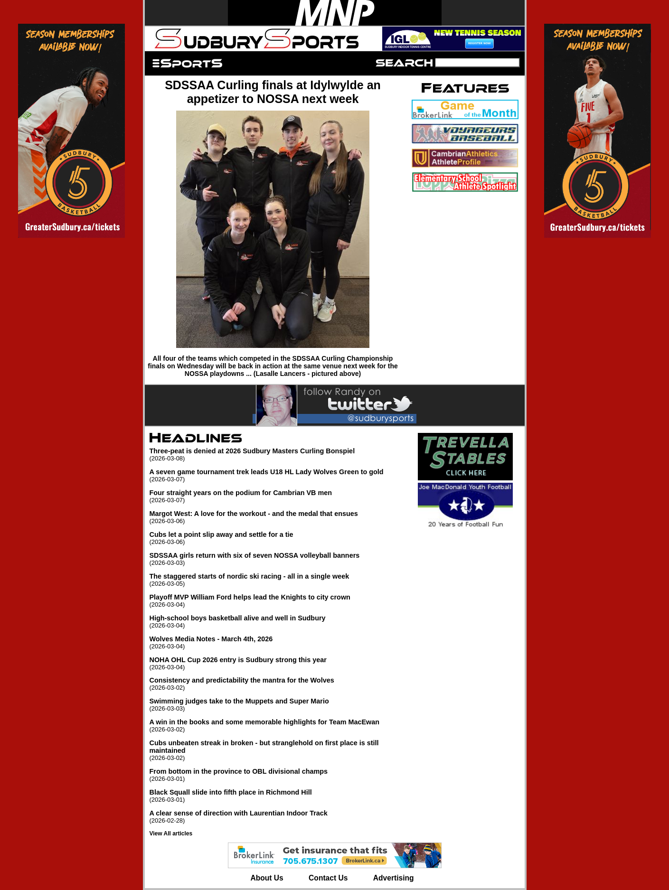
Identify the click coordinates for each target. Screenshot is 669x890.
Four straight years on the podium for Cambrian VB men (278, 496)
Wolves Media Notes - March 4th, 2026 (278, 642)
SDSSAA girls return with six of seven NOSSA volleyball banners (278, 559)
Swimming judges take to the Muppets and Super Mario (278, 704)
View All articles (171, 833)
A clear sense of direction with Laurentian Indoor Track (278, 816)
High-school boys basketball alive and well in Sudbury (278, 621)
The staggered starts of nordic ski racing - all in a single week (278, 579)
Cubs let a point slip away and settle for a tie (278, 538)
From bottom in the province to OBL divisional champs (278, 775)
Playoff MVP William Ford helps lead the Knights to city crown (278, 600)
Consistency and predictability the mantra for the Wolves (278, 683)
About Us (266, 878)
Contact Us (328, 878)
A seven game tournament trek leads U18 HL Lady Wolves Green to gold (278, 475)
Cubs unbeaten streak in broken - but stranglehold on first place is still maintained (278, 750)
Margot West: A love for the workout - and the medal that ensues (278, 517)
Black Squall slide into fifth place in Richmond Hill (278, 795)
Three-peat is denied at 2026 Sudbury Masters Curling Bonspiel (278, 454)
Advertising (393, 878)
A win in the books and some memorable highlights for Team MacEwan (278, 725)
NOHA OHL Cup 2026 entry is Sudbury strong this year (278, 663)
